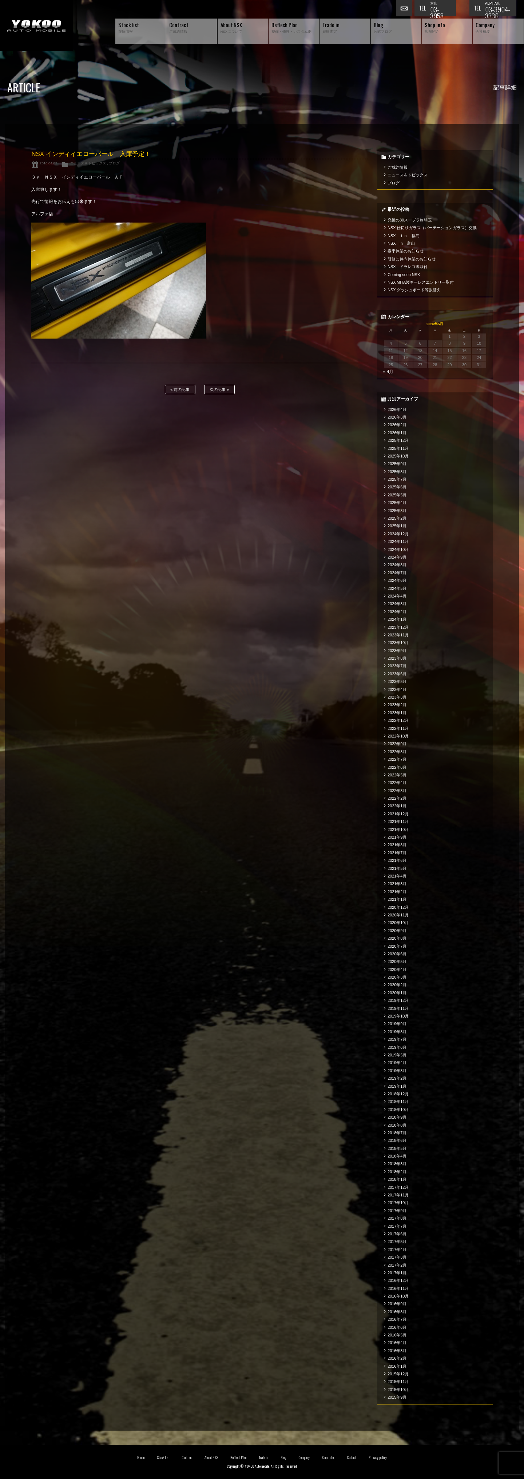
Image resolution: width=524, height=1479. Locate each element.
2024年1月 (397, 619)
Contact (352, 1457)
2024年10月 (398, 549)
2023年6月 (397, 674)
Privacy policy (378, 1457)
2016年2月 (397, 1358)
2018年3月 (397, 1164)
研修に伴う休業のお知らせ (412, 259)
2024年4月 (397, 596)
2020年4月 (397, 969)
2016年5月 (397, 1335)
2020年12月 (398, 907)
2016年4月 (397, 1342)
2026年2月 (397, 425)
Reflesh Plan (238, 1457)
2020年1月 (397, 993)
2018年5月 (397, 1148)
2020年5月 (397, 961)
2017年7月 (397, 1226)
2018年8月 (397, 1125)
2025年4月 (397, 502)
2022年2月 (397, 798)
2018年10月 (398, 1109)
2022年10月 (398, 736)
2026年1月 (397, 433)
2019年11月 (398, 1008)
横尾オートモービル (36, 25)
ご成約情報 (398, 167)
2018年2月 (397, 1172)
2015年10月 (398, 1389)
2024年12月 (398, 534)
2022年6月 (397, 767)
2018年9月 (397, 1117)
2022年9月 (397, 744)
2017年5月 (397, 1241)
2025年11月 (398, 448)
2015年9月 (397, 1397)
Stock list (163, 1457)
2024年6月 (397, 580)
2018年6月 (397, 1140)
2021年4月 (397, 876)
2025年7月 (397, 479)
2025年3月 (397, 510)
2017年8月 (397, 1218)
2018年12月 (398, 1094)
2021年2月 (397, 892)
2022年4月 (397, 782)
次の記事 (219, 389)
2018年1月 (397, 1179)
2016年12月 (398, 1280)
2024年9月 (397, 557)
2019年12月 (398, 1000)
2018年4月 (397, 1156)
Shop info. (328, 1457)
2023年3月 (397, 697)
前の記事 (180, 389)
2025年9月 (397, 463)
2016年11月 (398, 1288)
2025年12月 (398, 440)
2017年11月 (398, 1195)
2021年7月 (397, 853)
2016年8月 (397, 1312)
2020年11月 (398, 915)
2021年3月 (397, 884)
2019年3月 (397, 1070)
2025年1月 (397, 526)
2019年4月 (397, 1062)
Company (304, 1457)
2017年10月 (398, 1202)
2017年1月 (397, 1273)
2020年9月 (397, 930)
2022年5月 (397, 775)
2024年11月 (398, 541)
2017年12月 (398, 1187)
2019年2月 (397, 1078)
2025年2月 (397, 518)
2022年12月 (398, 720)
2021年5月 (397, 868)
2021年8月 (397, 845)
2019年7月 (397, 1039)
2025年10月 (398, 456)
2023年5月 (397, 681)
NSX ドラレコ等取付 (408, 266)
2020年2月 (397, 985)
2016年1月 (397, 1366)
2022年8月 (397, 752)
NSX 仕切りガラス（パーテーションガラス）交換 (432, 227)
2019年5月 (397, 1055)
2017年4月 (397, 1249)
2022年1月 (397, 806)
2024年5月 (397, 588)
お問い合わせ (405, 9)
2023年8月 (397, 658)
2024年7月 (397, 573)
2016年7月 (397, 1319)
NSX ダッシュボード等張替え (414, 290)
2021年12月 (398, 814)
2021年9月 (397, 837)
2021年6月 (397, 860)
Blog (283, 1457)
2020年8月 (397, 938)
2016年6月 (397, 1327)
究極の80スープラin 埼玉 (410, 220)
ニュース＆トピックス (88, 163)
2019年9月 (397, 1024)
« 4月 (388, 371)
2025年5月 (397, 495)
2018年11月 (398, 1101)
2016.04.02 (48, 163)
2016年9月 (397, 1304)
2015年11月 (398, 1381)
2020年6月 (397, 954)
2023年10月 (398, 642)
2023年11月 (398, 635)
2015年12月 (398, 1374)
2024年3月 (397, 603)
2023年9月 (397, 650)
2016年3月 (397, 1350)
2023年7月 (397, 666)
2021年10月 (398, 829)
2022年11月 (398, 728)
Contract (187, 1457)
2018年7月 (397, 1133)
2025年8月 (397, 471)
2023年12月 (398, 627)
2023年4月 (397, 689)
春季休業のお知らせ (406, 251)
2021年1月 (397, 899)
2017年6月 (397, 1234)
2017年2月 (397, 1265)
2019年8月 (397, 1032)
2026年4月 (397, 409)
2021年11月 (398, 821)
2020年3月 (397, 977)
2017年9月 (397, 1210)
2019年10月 (398, 1016)
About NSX (211, 1457)
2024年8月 (397, 565)
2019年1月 (397, 1086)
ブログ (114, 163)
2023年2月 (397, 705)
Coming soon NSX (404, 274)
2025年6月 (397, 487)
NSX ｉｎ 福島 (404, 235)
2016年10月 (398, 1296)
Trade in (264, 1457)
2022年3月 (397, 790)
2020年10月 (398, 922)
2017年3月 (397, 1257)
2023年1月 (397, 713)
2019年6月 (397, 1047)
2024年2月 (397, 611)
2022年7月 (397, 759)
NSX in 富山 (401, 243)
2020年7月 (397, 946)
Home (140, 1457)
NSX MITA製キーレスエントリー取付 (421, 282)
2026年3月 (397, 417)
